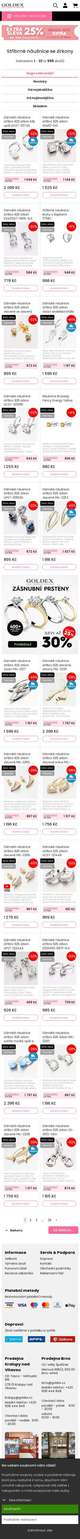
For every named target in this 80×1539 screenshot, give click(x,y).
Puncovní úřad (15, 1268)
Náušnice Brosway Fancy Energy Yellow (57, 398)
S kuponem (12, 178)
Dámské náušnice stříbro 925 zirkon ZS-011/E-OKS (58, 1130)
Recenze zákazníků (19, 1273)
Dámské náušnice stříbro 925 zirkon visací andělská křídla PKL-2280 (58, 309)
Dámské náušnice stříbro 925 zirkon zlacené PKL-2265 (17, 851)
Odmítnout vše (40, 1530)
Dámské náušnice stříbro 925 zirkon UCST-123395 (17, 400)
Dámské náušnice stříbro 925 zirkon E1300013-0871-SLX (56, 944)
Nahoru (14, 1230)
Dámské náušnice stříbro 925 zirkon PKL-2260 (58, 1037)
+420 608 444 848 (57, 1389)
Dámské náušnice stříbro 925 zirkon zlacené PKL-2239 (17, 1130)
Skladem (40, 106)
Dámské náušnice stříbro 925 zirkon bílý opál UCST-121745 (19, 121)
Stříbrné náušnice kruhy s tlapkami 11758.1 (55, 214)
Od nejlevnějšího (40, 98)
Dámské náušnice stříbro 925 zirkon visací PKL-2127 (17, 665)
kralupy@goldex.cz (18, 1397)
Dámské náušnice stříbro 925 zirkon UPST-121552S (17, 493)
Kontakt (46, 1263)
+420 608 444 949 (20, 1404)
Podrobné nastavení (20, 1519)
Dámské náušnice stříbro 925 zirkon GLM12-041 (55, 121)
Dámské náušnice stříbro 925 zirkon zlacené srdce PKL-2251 (56, 760)
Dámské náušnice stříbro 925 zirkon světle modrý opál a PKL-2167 (18, 1039)
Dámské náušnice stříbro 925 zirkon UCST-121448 (55, 851)
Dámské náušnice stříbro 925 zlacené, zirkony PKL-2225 (56, 665)
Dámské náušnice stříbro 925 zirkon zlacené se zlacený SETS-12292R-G (18, 309)
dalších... (63, 1230)
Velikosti (11, 1259)
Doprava (46, 1259)
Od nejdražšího (40, 90)
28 (49, 1220)
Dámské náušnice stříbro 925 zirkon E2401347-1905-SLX (18, 214)
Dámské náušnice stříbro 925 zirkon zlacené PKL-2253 (55, 493)
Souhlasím (12, 1509)
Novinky (40, 81)
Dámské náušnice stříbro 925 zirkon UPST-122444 (17, 944)
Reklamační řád (51, 1273)
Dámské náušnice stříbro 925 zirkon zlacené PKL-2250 (17, 758)
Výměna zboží (15, 1263)
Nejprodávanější (40, 73)
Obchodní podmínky (55, 1268)
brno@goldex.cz (53, 1383)
